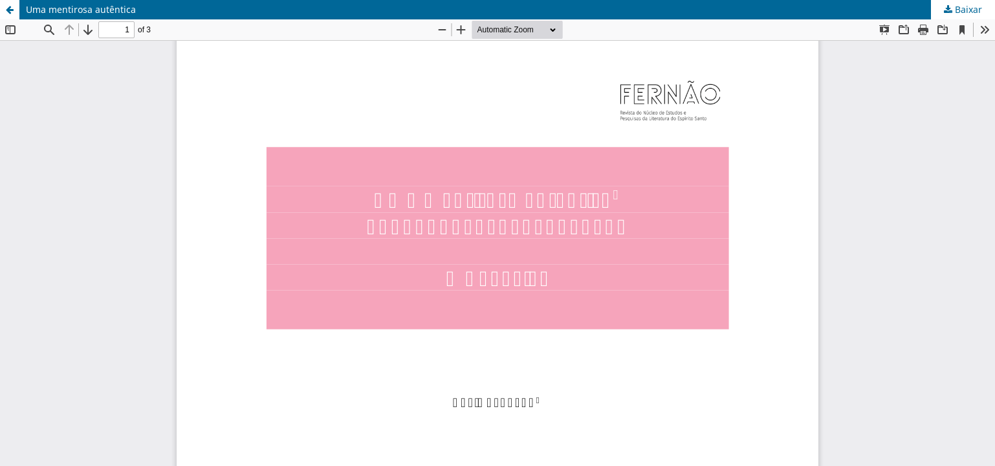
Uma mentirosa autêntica (81, 9)
